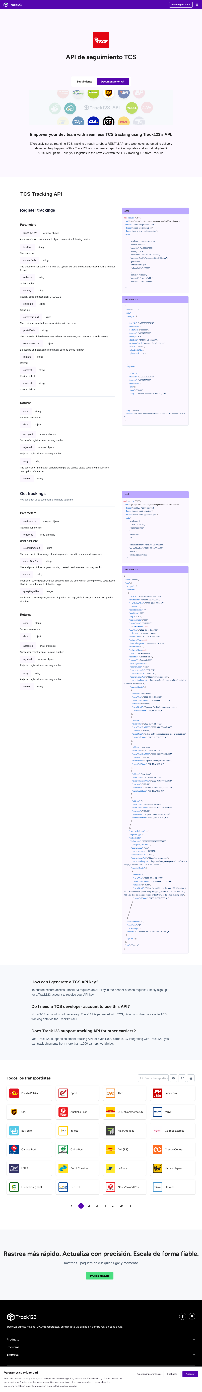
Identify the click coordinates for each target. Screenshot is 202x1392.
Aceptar (190, 1374)
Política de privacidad (66, 1386)
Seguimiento (84, 81)
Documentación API (113, 81)
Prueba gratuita (99, 1275)
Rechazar (172, 1374)
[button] (101, 1339)
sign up (162, 990)
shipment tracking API (79, 1039)
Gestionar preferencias (149, 1374)
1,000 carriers (89, 1043)
